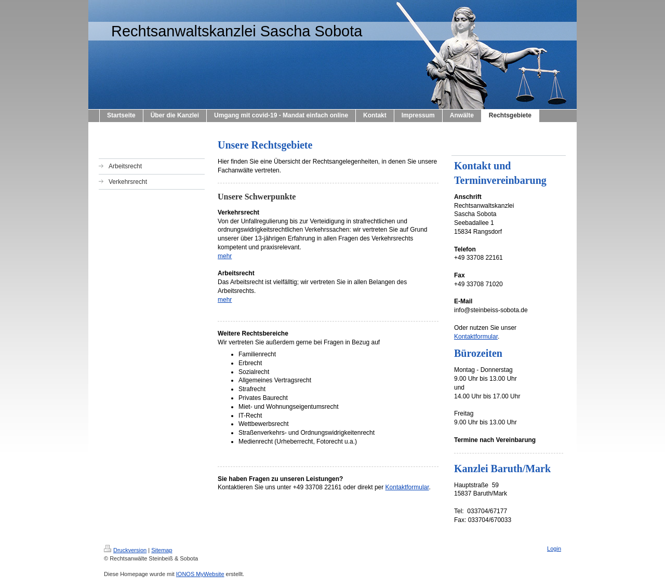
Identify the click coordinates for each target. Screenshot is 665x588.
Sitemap (161, 550)
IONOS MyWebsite (200, 574)
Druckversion (125, 550)
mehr (225, 256)
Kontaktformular (407, 487)
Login (554, 548)
